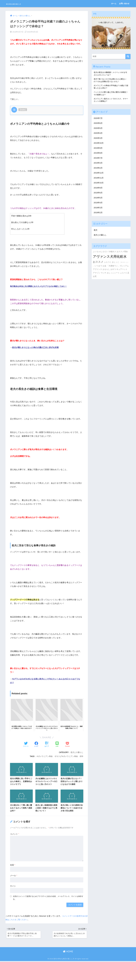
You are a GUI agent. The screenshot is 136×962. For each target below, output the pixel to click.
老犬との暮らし (76, 752)
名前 (12, 865)
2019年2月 (98, 170)
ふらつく (107, 266)
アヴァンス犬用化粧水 (110, 260)
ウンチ (103, 277)
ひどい (105, 256)
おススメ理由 (122, 256)
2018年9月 (98, 191)
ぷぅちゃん (97, 256)
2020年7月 (98, 119)
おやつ (113, 273)
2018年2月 (98, 216)
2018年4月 (98, 206)
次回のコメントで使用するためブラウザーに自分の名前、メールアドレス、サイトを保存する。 (48, 897)
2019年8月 (98, 155)
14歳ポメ (112, 256)
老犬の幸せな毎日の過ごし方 (24, 3)
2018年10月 (99, 186)
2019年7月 (98, 160)
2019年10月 (99, 145)
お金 (104, 270)
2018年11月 (99, 180)
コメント (14, 834)
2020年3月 (98, 140)
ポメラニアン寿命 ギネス (49, 756)
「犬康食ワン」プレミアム (118, 270)
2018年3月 (98, 211)
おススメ (98, 265)
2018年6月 (98, 196)
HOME (68, 952)
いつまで (98, 270)
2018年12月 (99, 175)
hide (22, 109)
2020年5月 (98, 129)
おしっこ (115, 266)
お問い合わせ (124, 3)
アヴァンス (97, 273)
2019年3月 (98, 165)
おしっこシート (113, 277)
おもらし (106, 273)
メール (13, 876)
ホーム (113, 3)
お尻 (95, 280)
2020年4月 (98, 135)
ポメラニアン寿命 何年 (73, 756)
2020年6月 (98, 124)
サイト (13, 886)
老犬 (96, 234)
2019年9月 (98, 150)
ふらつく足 (124, 277)
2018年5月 (98, 201)
